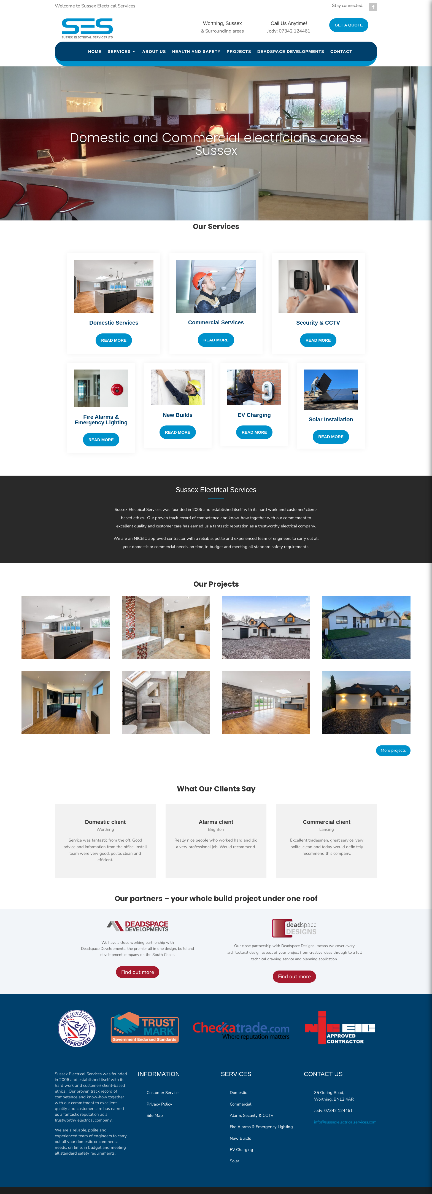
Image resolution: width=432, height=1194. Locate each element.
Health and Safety (196, 51)
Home (95, 51)
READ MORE (254, 421)
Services (119, 51)
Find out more (137, 961)
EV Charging (254, 404)
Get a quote (349, 25)
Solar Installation (331, 408)
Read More (216, 329)
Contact (341, 51)
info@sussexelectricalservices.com (345, 1111)
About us (154, 51)
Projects (239, 51)
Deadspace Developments (290, 51)
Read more (113, 329)
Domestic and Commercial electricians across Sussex (216, 133)
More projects (393, 739)
